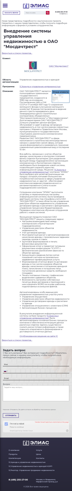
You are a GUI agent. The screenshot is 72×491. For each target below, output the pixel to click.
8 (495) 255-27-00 (61, 12)
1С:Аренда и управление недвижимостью (40, 86)
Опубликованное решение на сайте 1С (39, 336)
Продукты (13, 454)
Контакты (40, 458)
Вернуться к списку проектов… (17, 53)
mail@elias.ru (63, 14)
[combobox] (5, 371)
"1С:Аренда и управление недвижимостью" (43, 171)
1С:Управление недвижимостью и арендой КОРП (30, 466)
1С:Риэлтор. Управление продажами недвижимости (32, 470)
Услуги (39, 450)
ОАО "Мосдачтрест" (58, 66)
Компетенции (15, 458)
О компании (14, 450)
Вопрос (6, 384)
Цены (38, 454)
